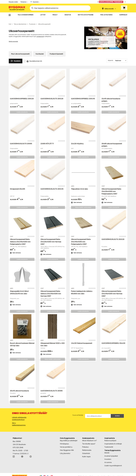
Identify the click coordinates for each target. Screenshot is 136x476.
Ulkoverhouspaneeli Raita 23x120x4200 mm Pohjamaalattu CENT (111, 187)
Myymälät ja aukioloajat (68, 436)
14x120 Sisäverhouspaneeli (81, 339)
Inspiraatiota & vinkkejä (113, 439)
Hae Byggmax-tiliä (67, 446)
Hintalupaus (64, 439)
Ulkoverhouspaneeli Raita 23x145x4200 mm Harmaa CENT (112, 289)
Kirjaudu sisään (13, 2)
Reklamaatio (86, 446)
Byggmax (26, 474)
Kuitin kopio (86, 452)
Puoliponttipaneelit (56, 50)
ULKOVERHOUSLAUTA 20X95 (21, 139)
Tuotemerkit (108, 443)
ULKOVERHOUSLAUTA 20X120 (52, 94)
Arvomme (108, 458)
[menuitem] (10, 15)
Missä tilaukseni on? (89, 436)
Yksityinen (23, 2)
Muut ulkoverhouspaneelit (20, 50)
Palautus (85, 443)
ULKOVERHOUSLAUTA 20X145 (52, 185)
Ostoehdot (86, 449)
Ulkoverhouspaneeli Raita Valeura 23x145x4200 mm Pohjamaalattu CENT (20, 237)
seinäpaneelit (40, 32)
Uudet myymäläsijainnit (113, 461)
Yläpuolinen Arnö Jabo (79, 185)
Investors (107, 455)
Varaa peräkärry (66, 443)
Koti (10, 20)
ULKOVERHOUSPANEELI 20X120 (22, 94)
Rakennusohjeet (110, 436)
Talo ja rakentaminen (20, 20)
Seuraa (117, 411)
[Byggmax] (17, 8)
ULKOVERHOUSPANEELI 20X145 (83, 94)
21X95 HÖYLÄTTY (47, 139)
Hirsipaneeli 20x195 (17, 185)
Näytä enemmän (13, 37)
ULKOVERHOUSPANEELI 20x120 (113, 339)
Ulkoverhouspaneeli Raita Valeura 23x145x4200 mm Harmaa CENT (51, 289)
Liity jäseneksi (65, 449)
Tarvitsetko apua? (88, 439)
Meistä (106, 448)
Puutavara (32, 20)
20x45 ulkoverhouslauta (19, 386)
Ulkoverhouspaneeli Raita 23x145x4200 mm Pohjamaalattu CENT (81, 237)
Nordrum (32, 474)
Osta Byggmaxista (67, 434)
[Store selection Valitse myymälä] (109, 9)
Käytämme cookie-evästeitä (97, 472)
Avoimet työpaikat (111, 452)
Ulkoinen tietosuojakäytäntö (115, 472)
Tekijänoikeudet (82, 472)
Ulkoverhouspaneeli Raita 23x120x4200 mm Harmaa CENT (51, 237)
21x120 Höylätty (77, 139)
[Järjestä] (116, 56)
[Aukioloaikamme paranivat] (111, 2)
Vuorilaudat (40, 50)
